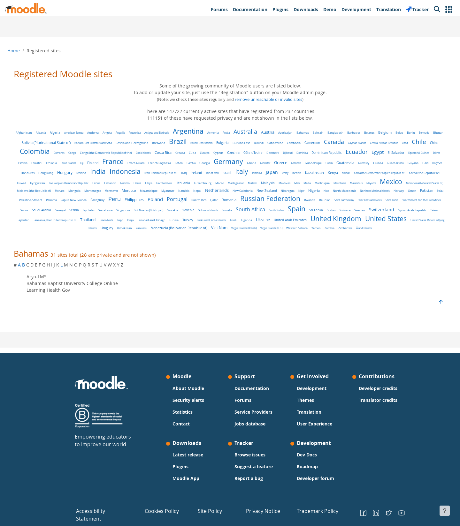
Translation (309, 417)
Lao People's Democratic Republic (249, 181)
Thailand (404, 218)
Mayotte (161, 190)
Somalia (117, 218)
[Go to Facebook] (363, 518)
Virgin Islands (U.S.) (241, 236)
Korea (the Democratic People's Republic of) (133, 181)
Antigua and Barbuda (170, 132)
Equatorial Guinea (112, 163)
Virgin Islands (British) (213, 236)
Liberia (318, 181)
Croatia (256, 153)
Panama (311, 199)
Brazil (218, 141)
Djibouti (364, 152)
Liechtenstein (344, 181)
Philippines (394, 198)
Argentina (202, 131)
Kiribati (100, 181)
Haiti (152, 173)
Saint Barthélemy (210, 208)
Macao (400, 181)
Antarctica (149, 132)
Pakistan (258, 199)
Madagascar (416, 181)
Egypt (71, 162)
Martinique (112, 190)
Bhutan (53, 143)
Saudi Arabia (331, 208)
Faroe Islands (188, 163)
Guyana (139, 173)
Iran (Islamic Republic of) (312, 173)
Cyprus (294, 153)
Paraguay (357, 199)
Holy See (163, 173)
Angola (121, 132)
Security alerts (188, 405)
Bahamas (316, 132)
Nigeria (146, 198)
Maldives (75, 190)
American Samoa (87, 132)
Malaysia (58, 189)
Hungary (216, 172)
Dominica (378, 152)
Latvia (277, 181)
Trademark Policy (312, 516)
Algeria (69, 133)
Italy (393, 171)
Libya (329, 181)
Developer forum (315, 484)
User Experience (314, 429)
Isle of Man (363, 173)
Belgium (399, 132)
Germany (348, 161)
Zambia (299, 236)
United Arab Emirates (210, 228)
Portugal (43, 207)
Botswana (199, 143)
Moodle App (185, 484)
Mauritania (130, 190)
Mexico (181, 188)
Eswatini (156, 163)
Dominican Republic (402, 152)
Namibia (404, 190)
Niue (158, 198)
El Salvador (89, 163)
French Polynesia (279, 163)
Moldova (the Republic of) (254, 190)
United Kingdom (255, 226)
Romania (95, 208)
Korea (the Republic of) (178, 181)
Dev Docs (307, 460)
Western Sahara (266, 236)
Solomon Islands (98, 218)
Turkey (107, 228)
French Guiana (255, 163)
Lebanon (291, 181)
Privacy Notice (256, 516)
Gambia (310, 163)
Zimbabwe (315, 236)
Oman (244, 199)
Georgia (324, 163)
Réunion (191, 208)
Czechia (309, 152)
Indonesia (276, 171)
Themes (305, 405)
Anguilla (134, 132)
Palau (272, 198)
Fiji (201, 163)
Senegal (350, 208)
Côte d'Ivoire (329, 153)
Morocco (349, 189)
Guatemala (71, 172)
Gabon (299, 163)
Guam (55, 173)
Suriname (235, 218)
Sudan (221, 219)
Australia (259, 131)
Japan (423, 172)
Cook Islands (219, 152)
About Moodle (188, 394)
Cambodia (334, 143)
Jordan (50, 181)
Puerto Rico (65, 208)
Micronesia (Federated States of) (215, 190)
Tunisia (93, 228)
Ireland (348, 172)
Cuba (268, 152)
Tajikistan (340, 218)
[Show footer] (445, 511)
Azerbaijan (299, 132)
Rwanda (175, 208)
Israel (378, 172)
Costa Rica (239, 152)
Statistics (182, 417)
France (232, 161)
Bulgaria (263, 143)
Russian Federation (136, 206)
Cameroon (353, 143)
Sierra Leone (396, 208)
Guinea (104, 173)
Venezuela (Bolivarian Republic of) (148, 236)
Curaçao (281, 152)
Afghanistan (38, 133)
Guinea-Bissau (121, 173)
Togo (40, 228)
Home (29, 51)
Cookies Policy (157, 516)
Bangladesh (349, 133)
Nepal (418, 190)
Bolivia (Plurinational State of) (86, 142)
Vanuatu (418, 228)
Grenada (416, 163)
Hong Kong (197, 173)
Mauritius (146, 190)
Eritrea (130, 163)
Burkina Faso (282, 143)
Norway (231, 199)
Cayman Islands (397, 143)
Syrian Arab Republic (302, 219)
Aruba (240, 132)
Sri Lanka (206, 218)
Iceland (233, 173)
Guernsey (90, 173)
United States (305, 226)
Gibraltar (385, 163)
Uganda (166, 228)
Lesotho (305, 181)
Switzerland (272, 218)
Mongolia (295, 190)
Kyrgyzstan (218, 181)
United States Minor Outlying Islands (351, 228)
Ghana (371, 163)
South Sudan (166, 218)
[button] (449, 9)
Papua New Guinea (334, 198)
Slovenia (78, 218)
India (249, 171)
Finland (212, 163)
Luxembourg (383, 181)
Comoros (135, 152)
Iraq (335, 173)
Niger (133, 198)
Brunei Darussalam (242, 143)
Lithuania (363, 181)
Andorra (107, 132)
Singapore (413, 208)
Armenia (227, 133)
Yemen (285, 236)
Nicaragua (119, 199)
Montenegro (313, 190)
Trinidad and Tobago (71, 228)
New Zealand (98, 198)
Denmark (348, 153)
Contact (181, 429)
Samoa (314, 208)
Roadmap (307, 472)
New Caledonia (75, 198)
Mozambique (369, 190)
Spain (187, 217)
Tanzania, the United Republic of (371, 219)
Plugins (180, 472)
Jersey (39, 181)
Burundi (299, 143)
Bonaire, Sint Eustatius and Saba (133, 143)
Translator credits (378, 405)
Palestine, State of (290, 199)
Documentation (251, 394)
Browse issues (249, 460)
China (87, 153)
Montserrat (331, 190)
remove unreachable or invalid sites (268, 99)
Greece (400, 162)
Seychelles (379, 208)
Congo (148, 152)
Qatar (80, 208)
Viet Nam (188, 236)
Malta (97, 190)
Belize (413, 132)
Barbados (367, 132)
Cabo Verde (316, 143)
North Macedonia (176, 199)
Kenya (87, 180)
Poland (415, 198)
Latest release (187, 460)
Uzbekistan (400, 228)
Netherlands (49, 198)
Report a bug (248, 484)
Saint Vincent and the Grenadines (287, 208)
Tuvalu (153, 228)
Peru (374, 197)
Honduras (179, 173)
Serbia (364, 208)
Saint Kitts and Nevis (236, 208)
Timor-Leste (423, 218)
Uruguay (383, 228)
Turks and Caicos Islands (131, 228)
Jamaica (408, 173)
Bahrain (332, 132)
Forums (242, 405)
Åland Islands (333, 236)
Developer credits (378, 394)
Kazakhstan (68, 180)
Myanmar (388, 190)
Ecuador (50, 162)
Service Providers (253, 417)
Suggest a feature (253, 472)
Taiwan (325, 218)
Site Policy (207, 516)
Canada (374, 142)
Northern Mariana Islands (207, 198)
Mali (87, 190)
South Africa (141, 217)
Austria (281, 132)
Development (311, 394)
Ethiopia (171, 163)
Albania (55, 133)
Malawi (43, 190)
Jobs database (249, 429)
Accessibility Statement (96, 516)
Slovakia (62, 218)
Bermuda (39, 143)
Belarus (383, 133)
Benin (425, 133)
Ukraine (183, 228)
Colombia (111, 151)
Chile (72, 151)
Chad (58, 152)
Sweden (250, 218)
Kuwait (202, 181)
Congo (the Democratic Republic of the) (182, 153)
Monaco (280, 190)
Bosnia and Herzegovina (172, 143)
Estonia (142, 163)
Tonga (50, 228)
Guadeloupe (39, 173)
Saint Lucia (258, 208)
